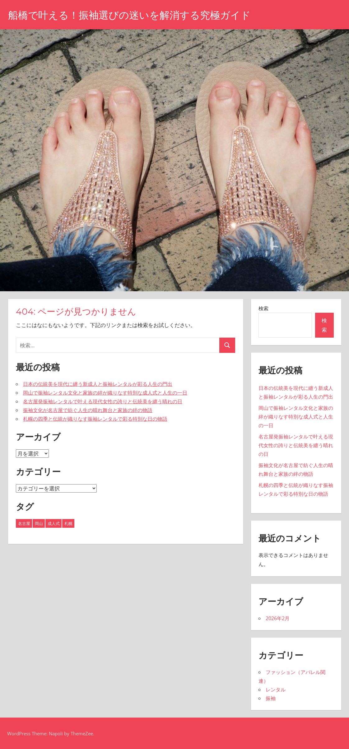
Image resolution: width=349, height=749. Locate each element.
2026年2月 (278, 618)
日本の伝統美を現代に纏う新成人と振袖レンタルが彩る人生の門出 (97, 384)
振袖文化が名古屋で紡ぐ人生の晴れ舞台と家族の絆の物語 (87, 410)
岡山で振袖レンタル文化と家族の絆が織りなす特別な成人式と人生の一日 (105, 392)
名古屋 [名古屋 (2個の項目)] (24, 523)
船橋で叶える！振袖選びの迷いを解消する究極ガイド (129, 15)
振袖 (271, 698)
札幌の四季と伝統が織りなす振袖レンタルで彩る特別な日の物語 (95, 418)
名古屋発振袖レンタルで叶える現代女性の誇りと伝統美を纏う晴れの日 (102, 401)
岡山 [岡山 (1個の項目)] (39, 523)
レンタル (276, 689)
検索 (263, 308)
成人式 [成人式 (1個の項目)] (54, 523)
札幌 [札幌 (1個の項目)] (68, 523)
